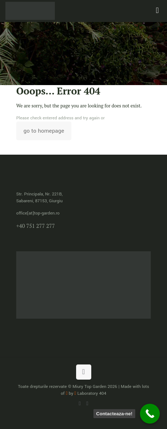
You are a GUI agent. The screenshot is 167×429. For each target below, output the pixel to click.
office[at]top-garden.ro (38, 213)
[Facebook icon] (87, 403)
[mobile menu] (157, 11)
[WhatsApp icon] (80, 403)
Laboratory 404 (90, 393)
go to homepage (43, 131)
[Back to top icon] (83, 372)
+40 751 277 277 (35, 225)
